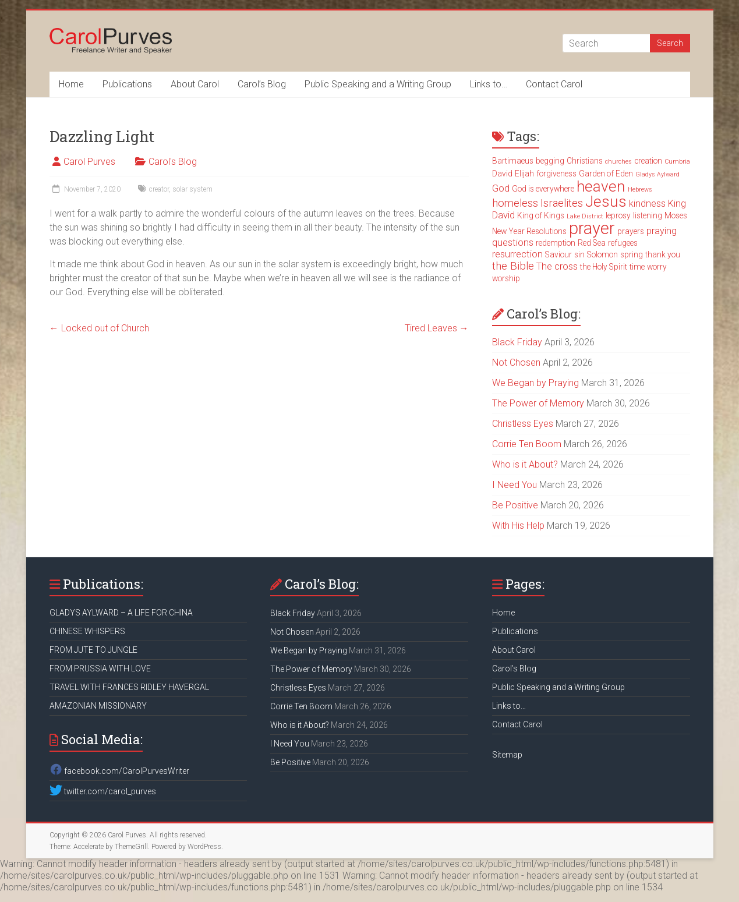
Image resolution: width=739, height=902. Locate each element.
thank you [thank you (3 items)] (662, 254)
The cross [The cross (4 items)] (557, 266)
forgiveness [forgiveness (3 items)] (556, 173)
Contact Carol (554, 84)
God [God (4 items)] (501, 188)
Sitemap (507, 754)
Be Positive (515, 505)
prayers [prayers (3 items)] (630, 231)
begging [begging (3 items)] (550, 160)
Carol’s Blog (262, 84)
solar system (192, 189)
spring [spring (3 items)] (631, 254)
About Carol (195, 84)
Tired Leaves (437, 328)
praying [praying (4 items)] (661, 230)
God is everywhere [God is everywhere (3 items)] (543, 188)
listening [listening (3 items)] (647, 215)
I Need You (514, 484)
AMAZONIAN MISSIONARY (98, 705)
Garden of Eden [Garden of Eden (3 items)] (606, 173)
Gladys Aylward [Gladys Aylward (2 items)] (657, 174)
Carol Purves (89, 161)
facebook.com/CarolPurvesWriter (119, 771)
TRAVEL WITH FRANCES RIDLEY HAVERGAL (129, 687)
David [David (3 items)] (502, 173)
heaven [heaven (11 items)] (601, 186)
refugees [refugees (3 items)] (623, 242)
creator (159, 189)
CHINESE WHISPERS (87, 631)
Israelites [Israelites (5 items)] (561, 203)
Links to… (488, 84)
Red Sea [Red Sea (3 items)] (592, 242)
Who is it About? (525, 464)
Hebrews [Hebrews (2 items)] (640, 189)
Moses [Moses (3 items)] (675, 215)
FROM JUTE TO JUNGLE (93, 650)
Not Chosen (516, 362)
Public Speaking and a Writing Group (378, 84)
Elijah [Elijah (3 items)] (524, 173)
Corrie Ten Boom (526, 444)
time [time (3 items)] (637, 266)
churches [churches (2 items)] (618, 161)
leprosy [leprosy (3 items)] (618, 215)
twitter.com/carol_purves (102, 791)
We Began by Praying (535, 382)
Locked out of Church (99, 328)
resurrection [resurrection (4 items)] (517, 254)
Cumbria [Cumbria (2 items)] (677, 161)
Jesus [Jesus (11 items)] (606, 201)
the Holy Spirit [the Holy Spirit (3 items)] (603, 266)
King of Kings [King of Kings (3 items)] (540, 215)
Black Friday (517, 342)
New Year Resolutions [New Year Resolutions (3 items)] (529, 231)
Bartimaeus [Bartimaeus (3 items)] (512, 160)
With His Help (518, 525)
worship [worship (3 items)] (506, 278)
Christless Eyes (522, 423)
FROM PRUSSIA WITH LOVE (100, 668)
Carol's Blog (172, 161)
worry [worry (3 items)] (657, 266)
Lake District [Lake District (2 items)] (585, 216)
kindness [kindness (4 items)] (647, 203)
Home (71, 84)
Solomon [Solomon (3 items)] (602, 254)
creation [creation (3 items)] (648, 160)
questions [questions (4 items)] (512, 242)
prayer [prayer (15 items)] (592, 228)
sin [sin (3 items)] (579, 254)
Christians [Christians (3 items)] (585, 160)
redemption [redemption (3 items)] (555, 242)
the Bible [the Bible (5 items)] (513, 266)
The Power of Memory (538, 403)
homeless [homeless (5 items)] (515, 203)
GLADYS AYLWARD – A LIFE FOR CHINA (121, 612)
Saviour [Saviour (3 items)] (558, 254)
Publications (127, 84)
